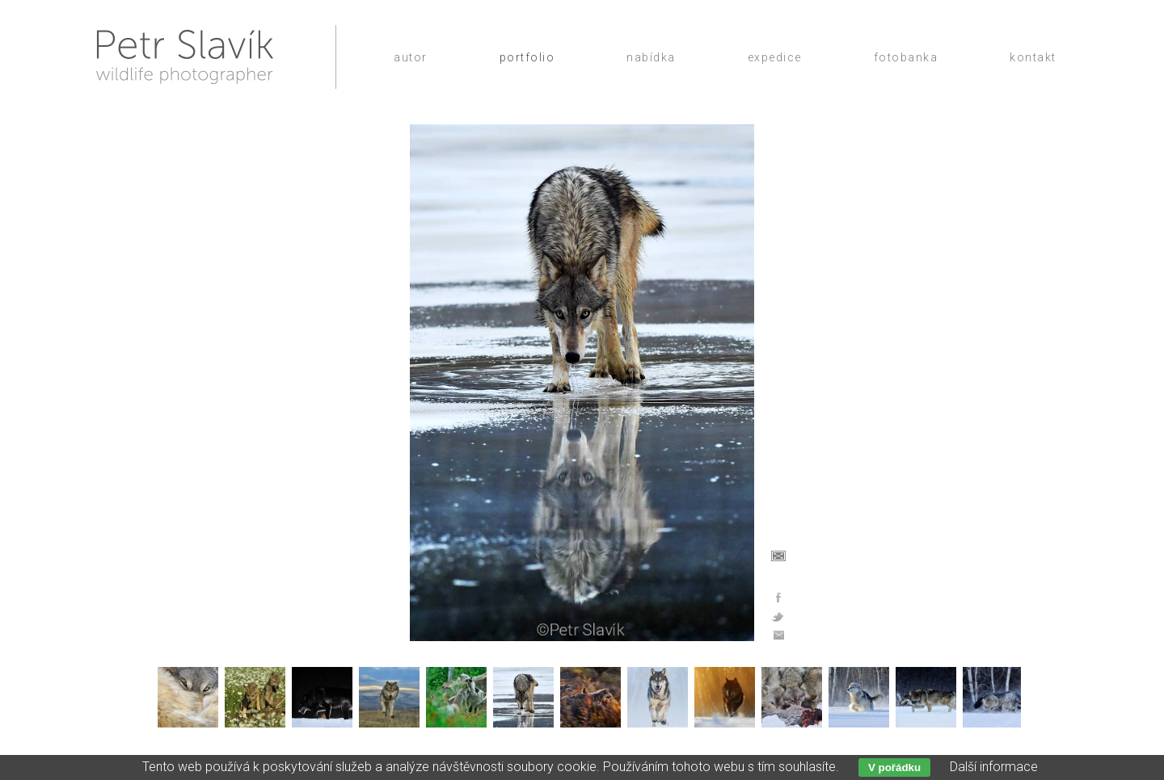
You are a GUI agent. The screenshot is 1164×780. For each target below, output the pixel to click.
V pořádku (894, 767)
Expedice (775, 57)
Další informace (994, 766)
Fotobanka (906, 57)
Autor (411, 57)
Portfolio (527, 57)
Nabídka (651, 57)
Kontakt (1033, 57)
